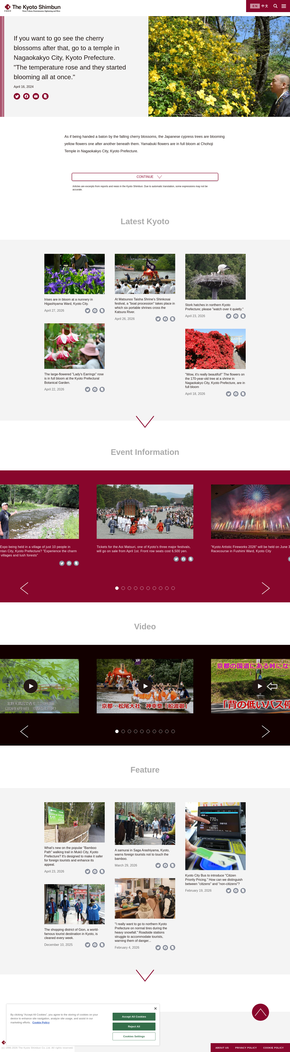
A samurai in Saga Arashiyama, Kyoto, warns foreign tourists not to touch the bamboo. (142, 854)
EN (255, 6)
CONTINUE (145, 176)
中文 (265, 6)
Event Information (145, 452)
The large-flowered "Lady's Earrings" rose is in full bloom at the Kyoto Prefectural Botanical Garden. (74, 378)
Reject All (134, 1026)
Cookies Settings (134, 1036)
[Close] (155, 1008)
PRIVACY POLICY (246, 1048)
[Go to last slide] (24, 588)
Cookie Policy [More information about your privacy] (41, 1022)
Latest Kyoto (145, 221)
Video (145, 626)
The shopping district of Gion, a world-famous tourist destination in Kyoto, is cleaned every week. (71, 934)
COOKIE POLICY (273, 1048)
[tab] (117, 588)
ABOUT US (222, 1048)
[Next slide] (266, 588)
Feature (145, 770)
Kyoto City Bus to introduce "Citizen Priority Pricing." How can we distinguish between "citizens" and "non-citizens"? (214, 880)
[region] (83, 1025)
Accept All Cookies (134, 1016)
